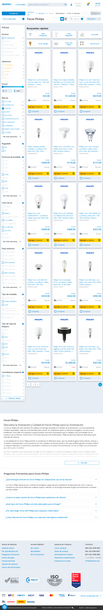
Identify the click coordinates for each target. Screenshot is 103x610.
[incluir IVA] (90, 596)
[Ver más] (82, 463)
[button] (19, 4)
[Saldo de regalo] (11, 607)
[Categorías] (13, 13)
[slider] (3, 87)
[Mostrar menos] (13, 398)
